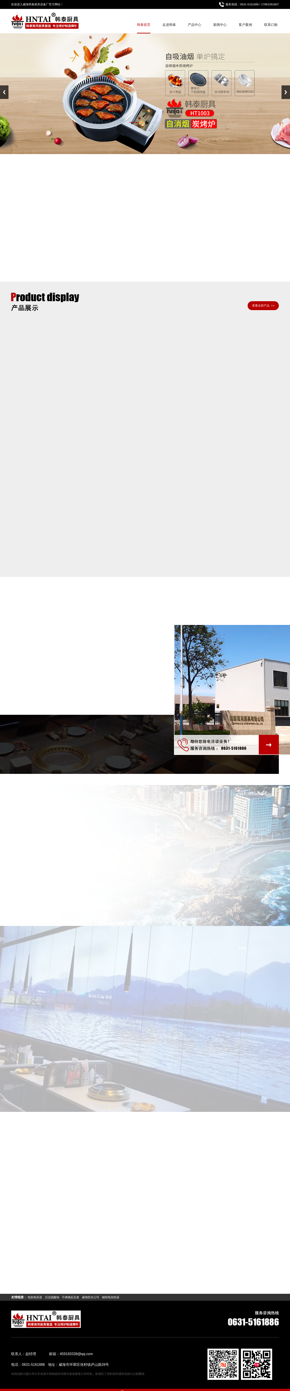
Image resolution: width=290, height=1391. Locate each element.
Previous (4, 92)
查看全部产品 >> (263, 305)
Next (286, 92)
